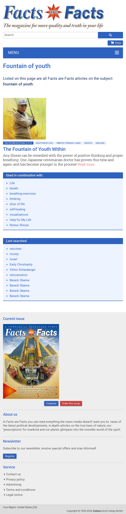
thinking (15, 199)
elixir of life (17, 204)
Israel (13, 259)
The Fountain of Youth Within (34, 149)
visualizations (19, 214)
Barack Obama (19, 280)
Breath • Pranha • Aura (68, 143)
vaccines (16, 249)
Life (12, 183)
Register (10, 456)
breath (14, 188)
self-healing (17, 209)
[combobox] (50, 35)
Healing (100, 143)
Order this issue (71, 403)
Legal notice (14, 495)
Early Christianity (21, 264)
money (14, 254)
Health (88, 143)
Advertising (13, 484)
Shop (115, 42)
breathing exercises (23, 193)
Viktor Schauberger (22, 270)
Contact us (13, 474)
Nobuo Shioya (19, 225)
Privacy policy (15, 479)
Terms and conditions (20, 490)
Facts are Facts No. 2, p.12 (18, 143)
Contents (51, 403)
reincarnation (18, 275)
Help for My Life (44, 143)
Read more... (87, 164)
